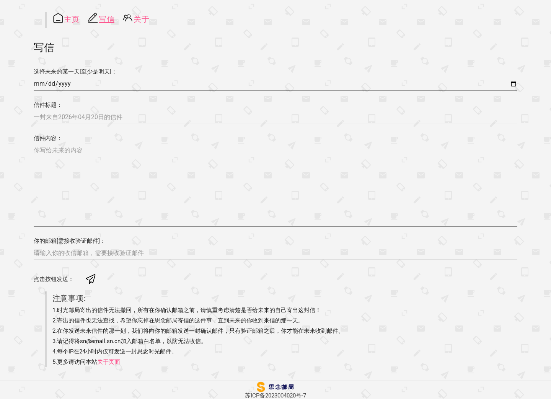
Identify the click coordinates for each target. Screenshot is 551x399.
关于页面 (108, 361)
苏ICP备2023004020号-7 (275, 395)
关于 (141, 19)
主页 (72, 19)
